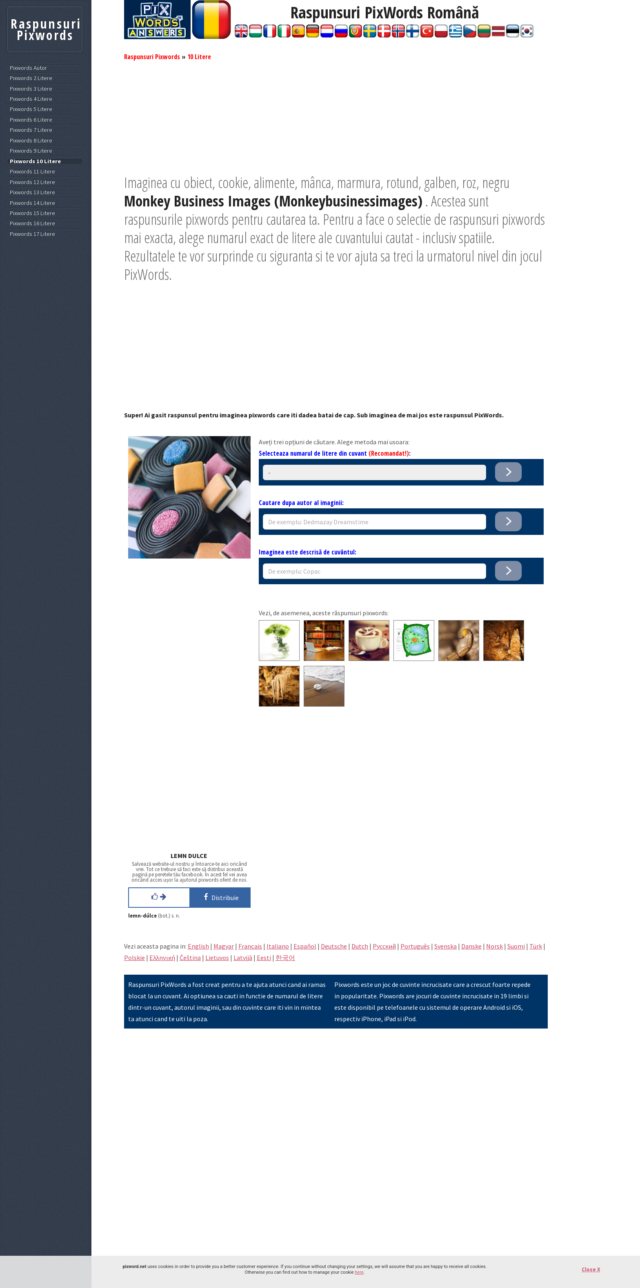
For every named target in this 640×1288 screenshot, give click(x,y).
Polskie (134, 957)
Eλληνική (162, 957)
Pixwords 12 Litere (32, 182)
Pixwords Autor (28, 68)
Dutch (359, 946)
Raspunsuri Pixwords (152, 56)
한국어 (285, 957)
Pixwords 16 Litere (32, 223)
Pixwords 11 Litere (32, 171)
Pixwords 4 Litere (31, 99)
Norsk (494, 946)
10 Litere (199, 56)
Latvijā (242, 957)
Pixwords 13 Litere (32, 192)
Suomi (516, 946)
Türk (535, 946)
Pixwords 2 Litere (31, 78)
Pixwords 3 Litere (31, 88)
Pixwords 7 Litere (31, 130)
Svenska (445, 946)
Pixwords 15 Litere (32, 213)
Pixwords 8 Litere (31, 140)
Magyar (223, 946)
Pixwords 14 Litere (32, 203)
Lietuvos (217, 957)
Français (250, 946)
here (359, 1272)
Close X (591, 1269)
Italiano (278, 946)
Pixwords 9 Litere (31, 150)
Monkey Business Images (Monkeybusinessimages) (273, 201)
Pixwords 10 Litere (35, 161)
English (198, 946)
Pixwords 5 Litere (31, 109)
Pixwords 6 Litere (31, 119)
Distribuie (220, 897)
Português (415, 946)
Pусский (384, 946)
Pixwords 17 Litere (32, 234)
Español (304, 946)
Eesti (264, 957)
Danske (471, 946)
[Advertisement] (336, 116)
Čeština (190, 957)
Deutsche (334, 946)
